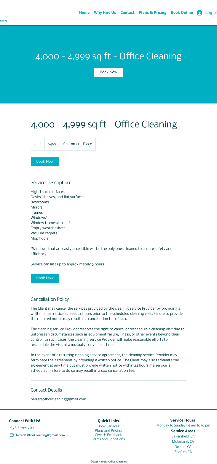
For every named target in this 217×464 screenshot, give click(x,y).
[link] (108, 72)
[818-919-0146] (32, 427)
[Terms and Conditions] (108, 439)
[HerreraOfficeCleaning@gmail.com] (38, 435)
